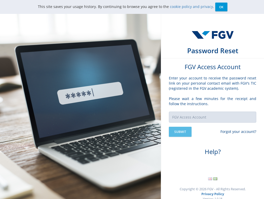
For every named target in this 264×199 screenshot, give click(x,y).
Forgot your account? (238, 131)
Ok (221, 7)
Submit (180, 132)
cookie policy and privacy (191, 6)
